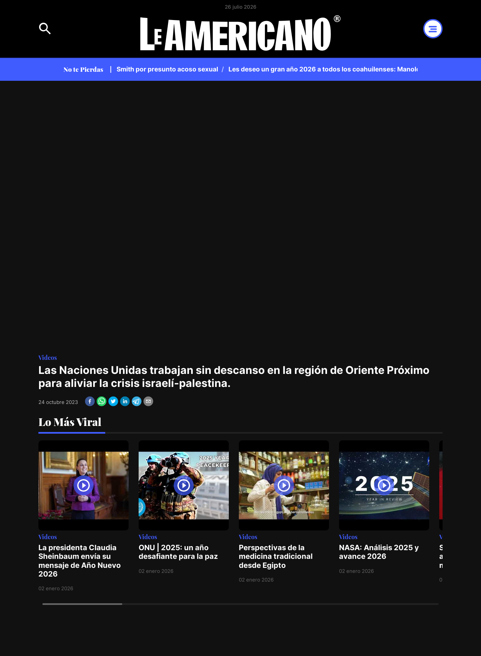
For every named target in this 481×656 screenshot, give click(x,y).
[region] (267, 69)
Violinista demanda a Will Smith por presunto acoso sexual (132, 69)
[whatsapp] (102, 401)
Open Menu (45, 28)
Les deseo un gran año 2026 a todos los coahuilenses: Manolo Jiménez (341, 69)
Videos (47, 358)
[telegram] (137, 401)
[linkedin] (125, 401)
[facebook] (90, 401)
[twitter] (113, 401)
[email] (148, 401)
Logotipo (240, 33)
